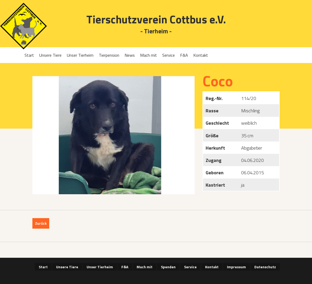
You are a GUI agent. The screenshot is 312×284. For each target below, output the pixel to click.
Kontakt (200, 55)
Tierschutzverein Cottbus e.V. (156, 19)
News (130, 55)
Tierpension (109, 55)
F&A (184, 55)
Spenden (168, 267)
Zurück (41, 223)
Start (29, 55)
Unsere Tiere (50, 55)
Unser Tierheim (80, 55)
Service (168, 55)
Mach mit (148, 55)
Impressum (236, 267)
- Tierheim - (156, 31)
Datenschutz (265, 267)
